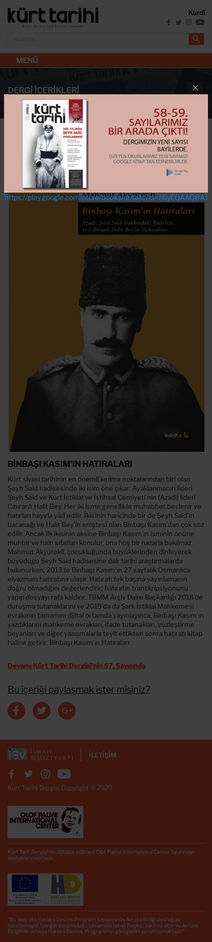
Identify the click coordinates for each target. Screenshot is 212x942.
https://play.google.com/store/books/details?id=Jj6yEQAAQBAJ (106, 197)
